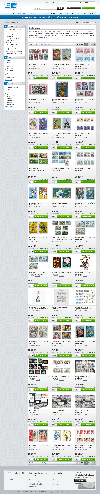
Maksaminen (33, 486)
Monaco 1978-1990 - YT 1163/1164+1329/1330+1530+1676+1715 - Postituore (65, 239)
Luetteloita (33, 13)
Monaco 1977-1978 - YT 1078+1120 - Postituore (36, 204)
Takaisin (80, 44)
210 (86, 44)
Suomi (9, 60)
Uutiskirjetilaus (77, 483)
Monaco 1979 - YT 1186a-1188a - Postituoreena (37, 273)
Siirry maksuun (88, 8)
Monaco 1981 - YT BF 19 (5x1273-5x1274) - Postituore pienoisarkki (84, 447)
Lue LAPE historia (12, 480)
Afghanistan (10, 77)
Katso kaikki (8, 80)
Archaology (10, 102)
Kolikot (41, 13)
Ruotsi (9, 62)
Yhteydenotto (60, 3)
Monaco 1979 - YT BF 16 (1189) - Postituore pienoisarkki (39, 308)
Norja (8, 64)
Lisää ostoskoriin (41, 78)
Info (85, 13)
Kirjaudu (81, 480)
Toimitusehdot (33, 480)
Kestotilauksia (69, 13)
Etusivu (7, 22)
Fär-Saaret (10, 76)
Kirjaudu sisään (50, 3)
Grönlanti (9, 74)
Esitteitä (78, 13)
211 (89, 44)
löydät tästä (45, 37)
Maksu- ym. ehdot (34, 482)
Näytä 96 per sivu (45, 44)
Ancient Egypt (11, 95)
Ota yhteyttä (55, 484)
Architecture (10, 104)
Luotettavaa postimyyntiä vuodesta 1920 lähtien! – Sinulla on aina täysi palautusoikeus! (50, 17)
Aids (8, 89)
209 (82, 44)
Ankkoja (9, 96)
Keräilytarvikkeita (22, 13)
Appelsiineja (10, 100)
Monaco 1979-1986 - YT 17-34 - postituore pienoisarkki (85, 308)
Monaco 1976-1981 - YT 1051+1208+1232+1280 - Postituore (37, 170)
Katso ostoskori (74, 8)
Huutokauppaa (50, 13)
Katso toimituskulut (33, 75)
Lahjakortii (54, 482)
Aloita (77, 44)
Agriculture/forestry (12, 87)
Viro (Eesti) (10, 68)
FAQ (52, 480)
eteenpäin (92, 44)
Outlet (60, 13)
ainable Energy (11, 91)
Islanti (8, 72)
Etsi (61, 8)
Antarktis (9, 98)
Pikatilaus (92, 13)
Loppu (94, 44)
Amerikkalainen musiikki (14, 93)
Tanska (9, 66)
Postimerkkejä (9, 13)
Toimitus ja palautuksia (36, 484)
